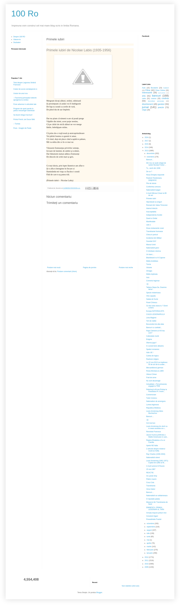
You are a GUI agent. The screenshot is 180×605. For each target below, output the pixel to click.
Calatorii (166, 88)
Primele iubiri (151, 199)
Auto (144, 88)
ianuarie (150, 553)
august (149, 530)
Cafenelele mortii (152, 336)
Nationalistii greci (152, 248)
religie (144, 110)
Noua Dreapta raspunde (155, 175)
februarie (150, 550)
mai (148, 540)
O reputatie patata (153, 499)
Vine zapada (151, 296)
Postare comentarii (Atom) (67, 271)
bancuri (156, 95)
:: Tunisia (16, 124)
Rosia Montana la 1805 (155, 371)
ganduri (161, 104)
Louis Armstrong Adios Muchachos (154, 412)
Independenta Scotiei (154, 215)
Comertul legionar (153, 281)
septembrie (151, 527)
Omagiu (149, 271)
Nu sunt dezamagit (153, 381)
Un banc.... (150, 254)
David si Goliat (151, 218)
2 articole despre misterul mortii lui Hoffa (155, 450)
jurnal (145, 107)
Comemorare (151, 395)
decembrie (151, 153)
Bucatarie (154, 88)
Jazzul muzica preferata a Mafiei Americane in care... (157, 436)
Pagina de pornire (89, 267)
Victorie (149, 267)
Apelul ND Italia (152, 446)
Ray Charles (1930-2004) (155, 454)
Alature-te (17, 39)
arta (144, 96)
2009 (147, 567)
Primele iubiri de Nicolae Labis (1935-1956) (78, 50)
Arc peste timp (151, 476)
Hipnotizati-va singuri (154, 202)
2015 (147, 144)
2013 (147, 151)
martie (149, 547)
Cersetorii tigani (152, 516)
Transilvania (150, 486)
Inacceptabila (151, 212)
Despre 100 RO (19, 37)
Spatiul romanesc (152, 349)
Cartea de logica (152, 356)
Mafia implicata (152, 274)
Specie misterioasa (153, 293)
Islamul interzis (151, 208)
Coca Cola (150, 482)
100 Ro (24, 13)
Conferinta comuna (153, 187)
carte (144, 98)
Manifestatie (150, 222)
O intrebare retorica (153, 251)
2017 (147, 141)
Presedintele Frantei (153, 519)
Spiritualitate (162, 93)
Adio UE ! (149, 353)
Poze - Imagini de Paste (22, 128)
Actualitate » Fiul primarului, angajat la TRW (156, 385)
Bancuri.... (150, 416)
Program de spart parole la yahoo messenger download (23, 110)
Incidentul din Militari (154, 238)
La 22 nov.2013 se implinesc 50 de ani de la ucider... (156, 363)
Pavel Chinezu (151, 302)
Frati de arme (151, 378)
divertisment (147, 104)
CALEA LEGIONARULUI (155, 314)
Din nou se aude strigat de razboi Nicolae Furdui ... (156, 164)
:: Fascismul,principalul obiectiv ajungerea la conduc (25, 99)
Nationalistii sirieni (153, 457)
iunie (149, 537)
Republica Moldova (153, 408)
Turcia (148, 264)
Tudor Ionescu (151, 398)
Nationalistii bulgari (153, 190)
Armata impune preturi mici (156, 513)
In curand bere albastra (155, 346)
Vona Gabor (150, 489)
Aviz (147, 277)
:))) (147, 284)
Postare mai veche (126, 267)
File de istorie (151, 183)
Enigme (149, 339)
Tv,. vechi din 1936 (153, 168)
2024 (147, 137)
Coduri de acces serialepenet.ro (25, 89)
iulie (148, 533)
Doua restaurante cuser (155, 228)
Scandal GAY (151, 241)
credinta (165, 98)
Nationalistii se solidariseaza (156, 496)
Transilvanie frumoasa (154, 231)
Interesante (147, 92)
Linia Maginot (151, 318)
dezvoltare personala (156, 101)
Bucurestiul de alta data (155, 324)
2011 (147, 560)
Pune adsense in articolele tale (24, 104)
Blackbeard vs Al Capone (155, 258)
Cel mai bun (150, 423)
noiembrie (151, 157)
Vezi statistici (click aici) (130, 586)
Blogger (99, 592)
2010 (147, 564)
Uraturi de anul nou (20, 93)
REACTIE (150, 473)
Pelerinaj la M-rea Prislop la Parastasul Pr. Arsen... (156, 390)
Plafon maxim (151, 479)
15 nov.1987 (150, 469)
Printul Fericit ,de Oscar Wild (24, 119)
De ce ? (149, 172)
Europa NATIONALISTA (155, 311)
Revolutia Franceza (153, 432)
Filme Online (160, 90)
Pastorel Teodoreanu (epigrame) (154, 179)
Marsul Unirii (151, 245)
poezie (161, 107)
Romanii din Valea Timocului (156, 205)
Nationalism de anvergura (156, 401)
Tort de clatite (151, 321)
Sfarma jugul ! (151, 343)
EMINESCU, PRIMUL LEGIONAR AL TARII (155, 508)
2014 (147, 147)
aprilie (149, 543)
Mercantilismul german (154, 368)
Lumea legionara (152, 405)
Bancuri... (149, 160)
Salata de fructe (152, 299)
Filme (147, 90)
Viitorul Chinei (151, 374)
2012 (147, 557)
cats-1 (148, 225)
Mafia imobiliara (152, 261)
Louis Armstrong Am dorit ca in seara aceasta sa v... (156, 427)
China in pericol (152, 235)
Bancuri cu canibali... (154, 327)
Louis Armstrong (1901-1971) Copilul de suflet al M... (157, 462)
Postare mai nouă (53, 267)
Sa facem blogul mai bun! (22, 115)
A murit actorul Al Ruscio (155, 466)
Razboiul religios (152, 359)
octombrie (151, 523)
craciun (153, 98)
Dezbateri (17, 42)
